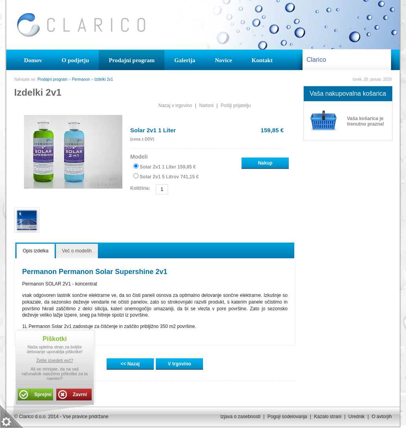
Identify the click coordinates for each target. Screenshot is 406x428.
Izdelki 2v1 (103, 79)
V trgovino (179, 364)
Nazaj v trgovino (175, 105)
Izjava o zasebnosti (240, 416)
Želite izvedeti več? (54, 360)
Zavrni (80, 394)
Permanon (81, 79)
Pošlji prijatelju (236, 105)
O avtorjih (382, 416)
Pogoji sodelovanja (287, 416)
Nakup (265, 163)
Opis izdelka (35, 251)
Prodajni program (52, 79)
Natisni (206, 105)
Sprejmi (43, 394)
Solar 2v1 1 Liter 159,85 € (168, 167)
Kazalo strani (327, 416)
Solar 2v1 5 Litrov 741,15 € (169, 177)
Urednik (356, 416)
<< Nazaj (130, 364)
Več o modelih (77, 251)
